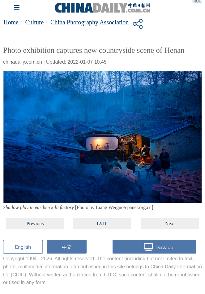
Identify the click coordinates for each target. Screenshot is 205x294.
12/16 (101, 223)
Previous (35, 223)
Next (170, 223)
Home (11, 22)
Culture (34, 22)
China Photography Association (89, 22)
